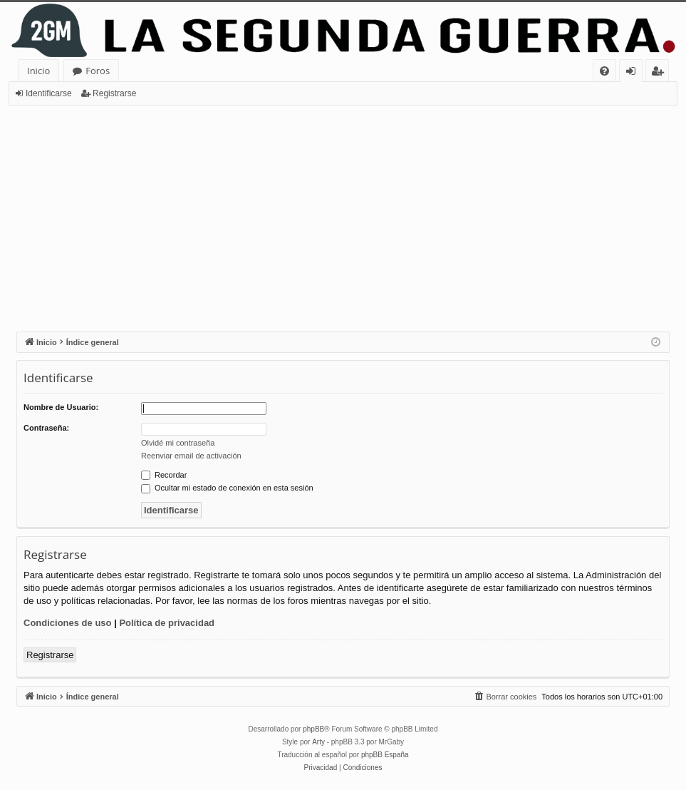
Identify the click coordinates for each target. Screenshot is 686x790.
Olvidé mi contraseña (177, 442)
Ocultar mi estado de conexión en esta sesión (227, 487)
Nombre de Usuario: (61, 407)
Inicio (38, 70)
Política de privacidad (166, 622)
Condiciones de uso (68, 622)
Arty (318, 742)
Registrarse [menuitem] (660, 73)
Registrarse (114, 93)
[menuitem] (604, 71)
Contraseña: (46, 428)
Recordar (164, 475)
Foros (97, 70)
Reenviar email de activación (191, 455)
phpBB (313, 729)
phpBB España (385, 755)
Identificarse (49, 93)
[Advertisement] (343, 212)
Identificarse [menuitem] (634, 73)
